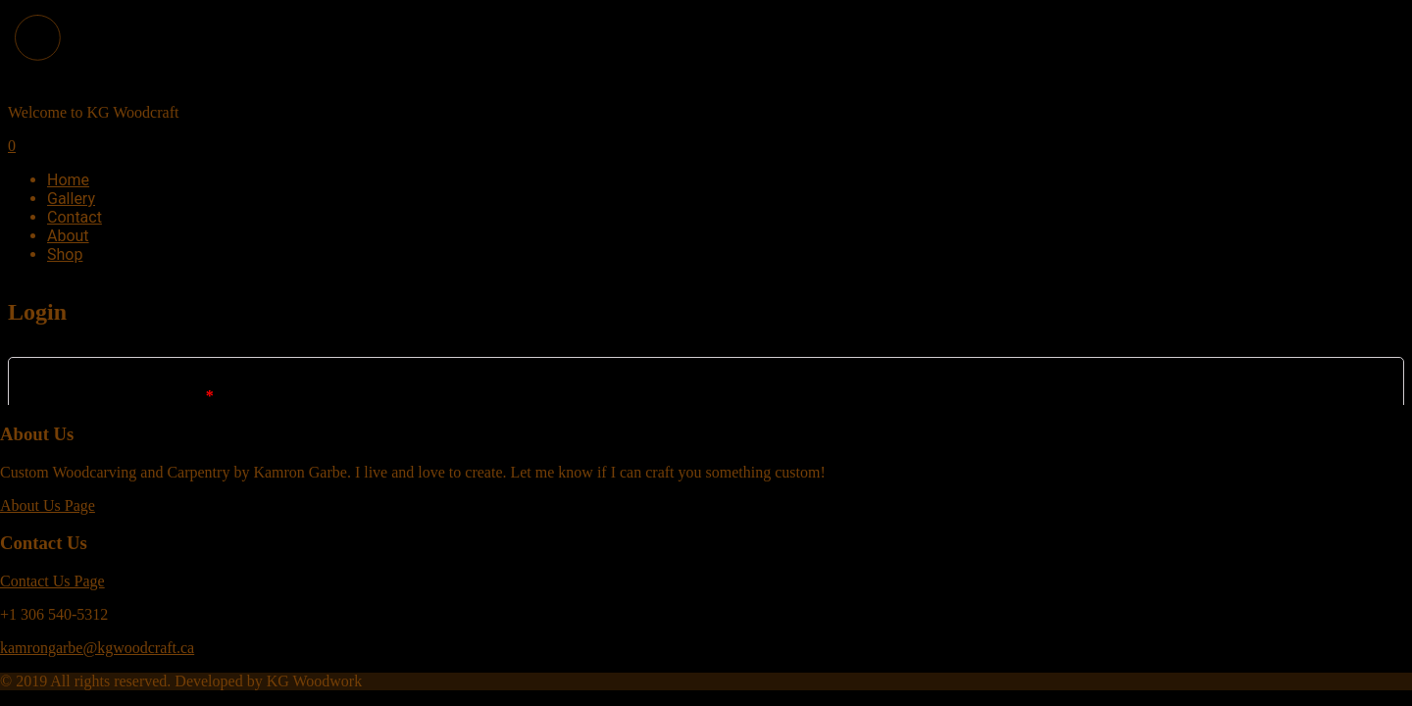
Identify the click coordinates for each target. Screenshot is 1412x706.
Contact (74, 217)
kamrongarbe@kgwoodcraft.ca (97, 647)
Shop (64, 254)
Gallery (71, 198)
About (68, 236)
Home (68, 180)
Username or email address (122, 395)
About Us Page (47, 505)
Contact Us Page (52, 581)
